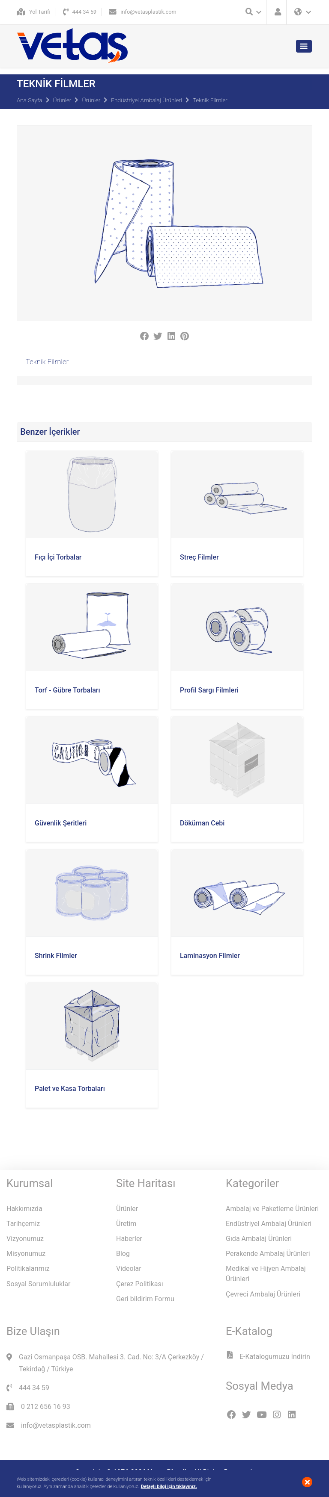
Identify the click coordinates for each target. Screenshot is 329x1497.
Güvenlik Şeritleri (61, 823)
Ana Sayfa (29, 100)
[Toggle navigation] (304, 46)
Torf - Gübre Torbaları (67, 690)
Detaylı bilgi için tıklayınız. (169, 1486)
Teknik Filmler (210, 100)
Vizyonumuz (25, 1239)
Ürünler (62, 100)
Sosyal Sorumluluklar (38, 1284)
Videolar (128, 1268)
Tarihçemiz (23, 1224)
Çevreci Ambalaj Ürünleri (263, 1294)
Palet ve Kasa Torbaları (70, 1088)
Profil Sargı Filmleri (209, 690)
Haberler (129, 1239)
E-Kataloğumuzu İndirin (268, 1357)
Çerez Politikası (139, 1284)
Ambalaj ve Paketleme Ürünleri (272, 1209)
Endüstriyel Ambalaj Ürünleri (146, 100)
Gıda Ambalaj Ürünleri (259, 1239)
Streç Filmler (199, 557)
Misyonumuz (25, 1253)
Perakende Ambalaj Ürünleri (268, 1253)
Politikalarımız (28, 1268)
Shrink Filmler (56, 956)
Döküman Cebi (202, 823)
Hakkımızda (24, 1209)
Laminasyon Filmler (210, 956)
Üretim (126, 1224)
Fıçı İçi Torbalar (58, 557)
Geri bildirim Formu (145, 1299)
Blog (123, 1253)
